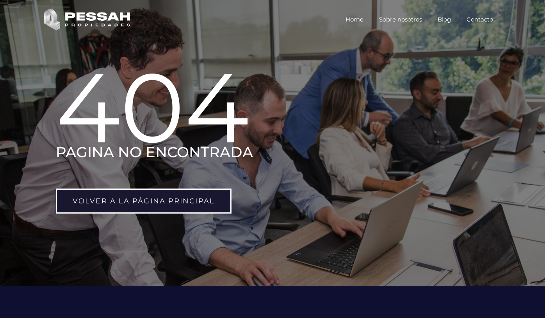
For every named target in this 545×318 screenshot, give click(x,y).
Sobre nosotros (400, 19)
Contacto (480, 19)
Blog (444, 19)
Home (354, 19)
